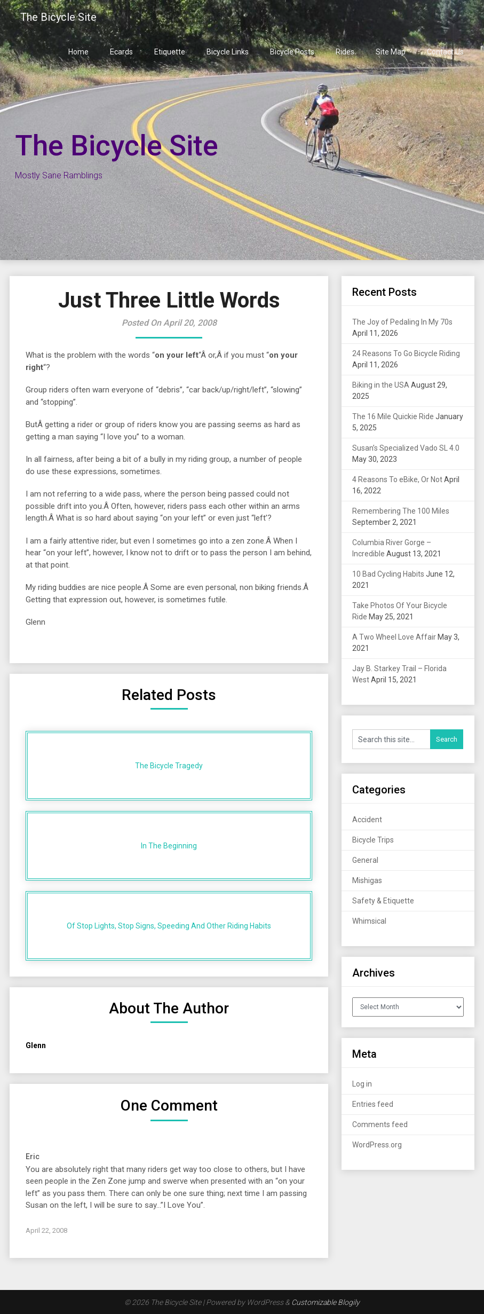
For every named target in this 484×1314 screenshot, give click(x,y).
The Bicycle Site (58, 17)
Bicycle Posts (292, 52)
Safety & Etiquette (383, 900)
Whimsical (369, 921)
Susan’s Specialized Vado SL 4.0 (405, 448)
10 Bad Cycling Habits (388, 574)
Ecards (121, 52)
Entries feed (372, 1104)
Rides (345, 52)
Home (78, 52)
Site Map (391, 52)
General (365, 860)
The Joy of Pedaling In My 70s (402, 322)
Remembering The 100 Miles (400, 511)
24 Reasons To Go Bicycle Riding (406, 353)
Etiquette (169, 52)
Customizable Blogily (325, 1302)
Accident (367, 819)
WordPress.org (377, 1144)
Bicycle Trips (373, 840)
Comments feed (380, 1124)
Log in (362, 1084)
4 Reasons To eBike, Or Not (397, 479)
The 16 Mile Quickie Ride (393, 416)
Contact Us (445, 52)
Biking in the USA (380, 385)
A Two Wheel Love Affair (394, 637)
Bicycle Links (228, 52)
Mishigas (367, 880)
